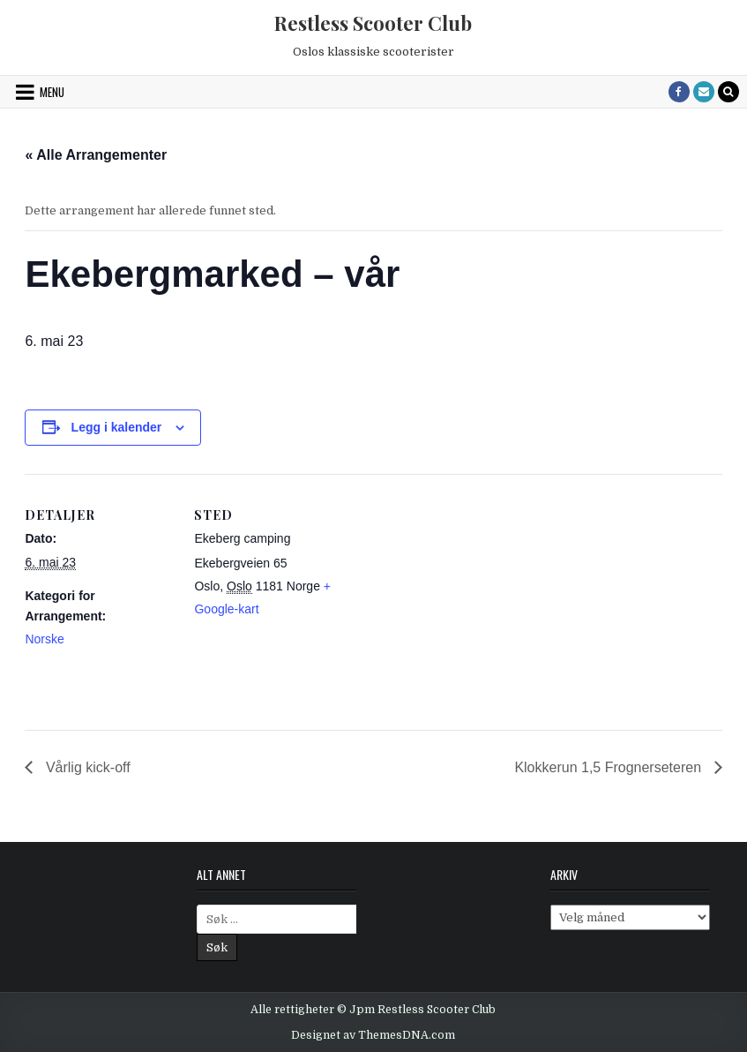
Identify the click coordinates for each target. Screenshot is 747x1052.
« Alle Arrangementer (96, 154)
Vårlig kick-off (85, 767)
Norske (44, 639)
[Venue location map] (456, 596)
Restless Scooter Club (373, 23)
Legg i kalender (116, 427)
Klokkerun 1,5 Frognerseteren (609, 767)
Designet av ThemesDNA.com (373, 1035)
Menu (52, 92)
